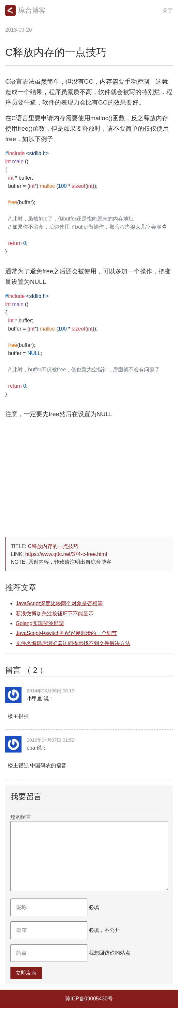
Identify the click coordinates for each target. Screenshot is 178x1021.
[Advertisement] (89, 481)
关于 (167, 10)
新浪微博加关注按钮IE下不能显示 (55, 613)
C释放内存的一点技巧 (53, 546)
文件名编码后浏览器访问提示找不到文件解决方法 (73, 643)
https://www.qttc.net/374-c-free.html (66, 554)
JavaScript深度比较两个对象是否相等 (59, 603)
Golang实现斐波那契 (40, 623)
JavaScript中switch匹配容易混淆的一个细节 (66, 633)
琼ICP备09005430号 (89, 1011)
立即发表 (26, 986)
